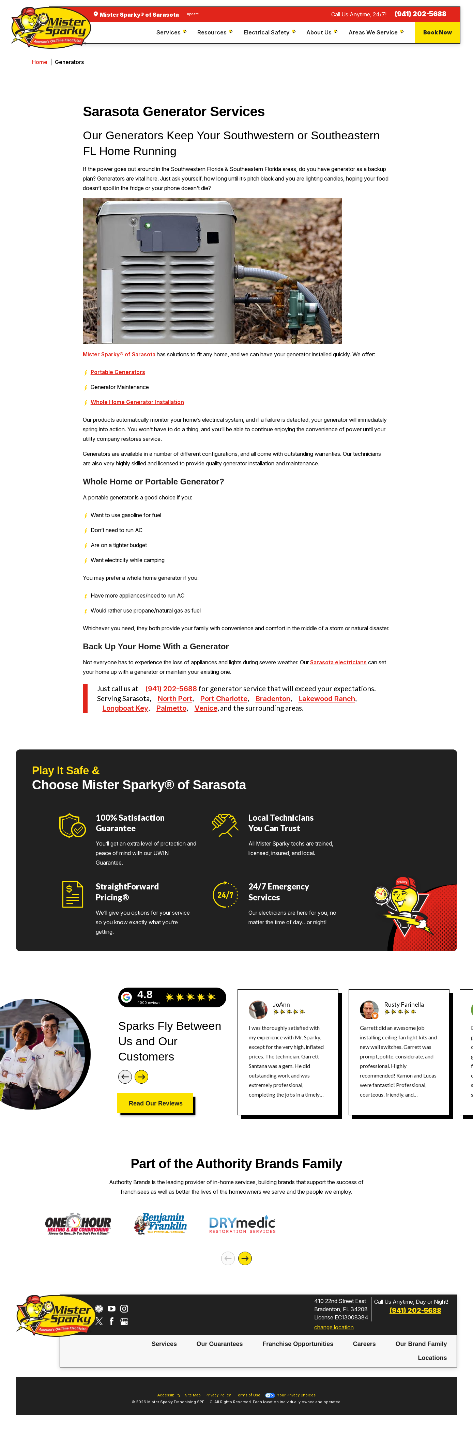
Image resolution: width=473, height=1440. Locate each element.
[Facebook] (112, 1331)
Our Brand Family (421, 1354)
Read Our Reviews (156, 1103)
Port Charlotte (223, 698)
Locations (432, 1368)
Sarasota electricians (338, 662)
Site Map (193, 1405)
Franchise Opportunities (297, 1354)
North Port (175, 698)
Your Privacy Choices (290, 1405)
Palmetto (171, 708)
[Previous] (125, 1077)
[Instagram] (124, 1319)
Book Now (437, 32)
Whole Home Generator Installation (137, 402)
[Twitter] (99, 1331)
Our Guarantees (220, 1354)
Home (39, 62)
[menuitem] (172, 32)
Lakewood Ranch (327, 698)
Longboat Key (125, 708)
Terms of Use (248, 1405)
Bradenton (273, 698)
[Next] (141, 1077)
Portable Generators (118, 372)
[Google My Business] (124, 1331)
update (193, 14)
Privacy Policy (218, 1405)
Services (164, 1354)
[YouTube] (112, 1319)
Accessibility (168, 1405)
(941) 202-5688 (420, 14)
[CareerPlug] (99, 1319)
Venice (206, 708)
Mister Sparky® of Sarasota (119, 354)
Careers (364, 1354)
